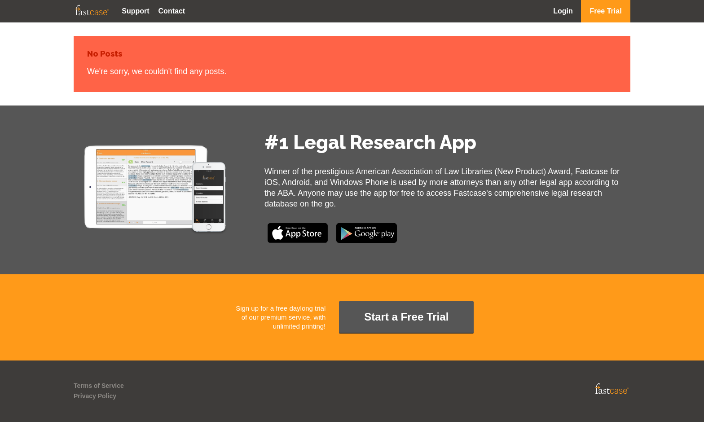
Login (563, 11)
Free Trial (605, 11)
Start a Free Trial (406, 317)
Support (135, 11)
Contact (171, 11)
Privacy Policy (95, 396)
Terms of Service (99, 385)
